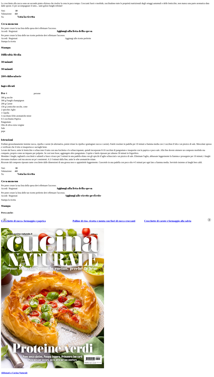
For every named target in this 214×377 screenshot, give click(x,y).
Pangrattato (6, 122)
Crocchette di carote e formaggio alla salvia (167, 220)
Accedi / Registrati (9, 31)
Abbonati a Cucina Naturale (14, 373)
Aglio (13, 110)
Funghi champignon (15, 100)
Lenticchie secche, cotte (17, 107)
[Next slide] (209, 220)
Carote (9, 103)
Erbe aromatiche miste (21, 116)
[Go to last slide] (5, 220)
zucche (10, 97)
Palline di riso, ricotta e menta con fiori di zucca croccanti (104, 220)
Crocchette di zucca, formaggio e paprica (23, 220)
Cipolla (6, 113)
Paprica (17, 119)
